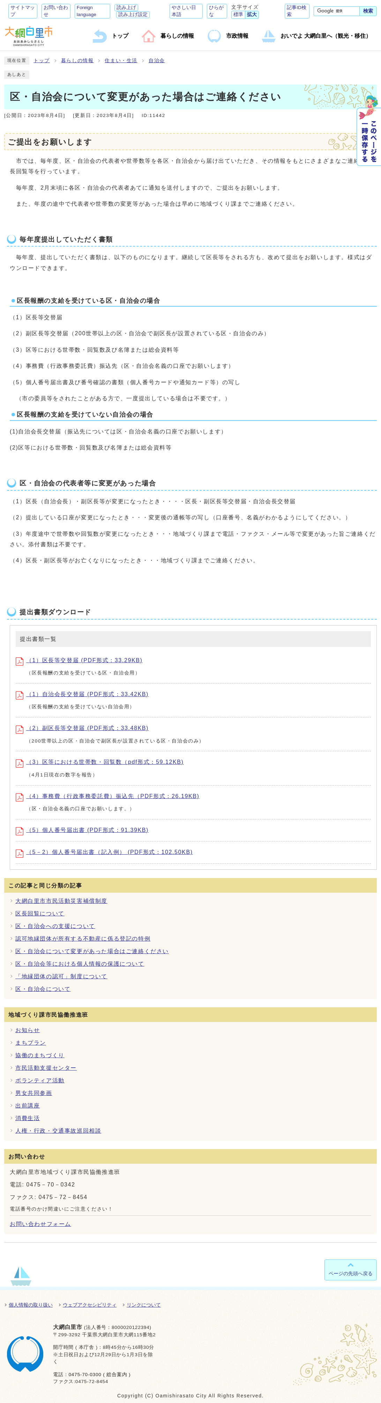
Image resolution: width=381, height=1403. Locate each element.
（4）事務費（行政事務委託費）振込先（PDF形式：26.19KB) (107, 796)
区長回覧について (40, 913)
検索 (368, 11)
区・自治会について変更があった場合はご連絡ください (92, 951)
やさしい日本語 (184, 11)
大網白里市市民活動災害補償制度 (61, 901)
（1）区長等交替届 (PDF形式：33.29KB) (79, 660)
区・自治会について (42, 989)
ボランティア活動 (40, 1080)
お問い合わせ (56, 11)
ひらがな (216, 11)
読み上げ (126, 7)
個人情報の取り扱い (31, 1305)
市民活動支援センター (46, 1068)
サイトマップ (22, 11)
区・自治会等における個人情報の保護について (79, 964)
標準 (238, 14)
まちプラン (30, 1043)
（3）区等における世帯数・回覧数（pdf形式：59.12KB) (100, 762)
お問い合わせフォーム (40, 1224)
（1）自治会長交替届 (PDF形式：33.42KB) (82, 694)
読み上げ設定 (133, 14)
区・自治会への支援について (55, 926)
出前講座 (27, 1106)
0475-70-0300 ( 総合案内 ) (99, 1374)
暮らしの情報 (77, 60)
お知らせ (27, 1030)
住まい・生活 (121, 60)
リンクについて (144, 1305)
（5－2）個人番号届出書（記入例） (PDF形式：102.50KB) (104, 852)
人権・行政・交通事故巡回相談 (58, 1131)
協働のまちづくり (40, 1055)
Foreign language (86, 11)
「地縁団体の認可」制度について (61, 976)
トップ (41, 60)
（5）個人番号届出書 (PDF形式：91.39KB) (82, 830)
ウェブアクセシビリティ (90, 1305)
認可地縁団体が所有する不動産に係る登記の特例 (82, 939)
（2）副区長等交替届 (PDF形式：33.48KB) (82, 728)
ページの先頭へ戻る (351, 1273)
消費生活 (27, 1118)
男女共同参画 (33, 1093)
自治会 (157, 60)
